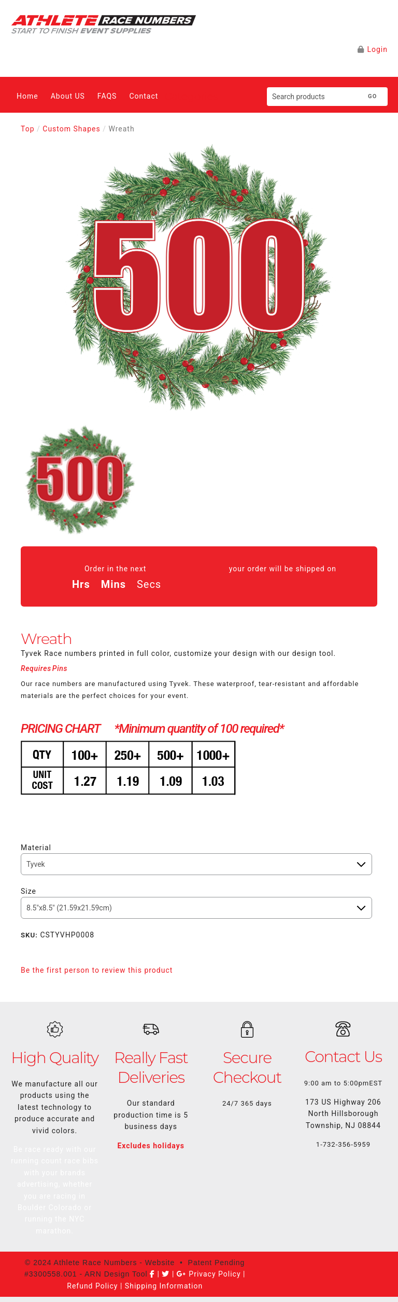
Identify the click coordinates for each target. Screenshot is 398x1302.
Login (377, 49)
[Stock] (196, 864)
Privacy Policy (214, 1274)
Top (28, 129)
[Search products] (312, 96)
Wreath (121, 129)
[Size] (196, 908)
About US (68, 96)
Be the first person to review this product (97, 970)
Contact (143, 96)
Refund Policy (92, 1286)
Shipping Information (164, 1286)
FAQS (107, 96)
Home (27, 96)
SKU (29, 935)
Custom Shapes (71, 129)
